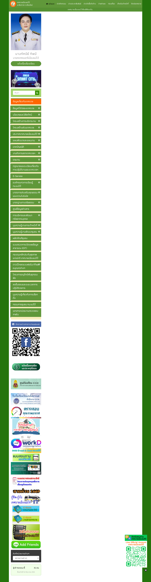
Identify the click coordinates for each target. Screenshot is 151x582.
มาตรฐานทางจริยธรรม (23, 202)
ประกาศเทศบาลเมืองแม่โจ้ (25, 134)
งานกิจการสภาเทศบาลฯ (24, 153)
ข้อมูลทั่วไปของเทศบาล (23, 108)
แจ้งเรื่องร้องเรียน (26, 63)
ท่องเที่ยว (111, 3)
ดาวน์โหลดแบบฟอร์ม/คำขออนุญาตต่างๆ (26, 266)
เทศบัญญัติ (18, 147)
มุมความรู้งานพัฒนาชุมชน (25, 231)
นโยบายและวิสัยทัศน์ (22, 114)
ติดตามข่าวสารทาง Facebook (26, 324)
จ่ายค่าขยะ (102, 3)
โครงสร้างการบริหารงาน (24, 121)
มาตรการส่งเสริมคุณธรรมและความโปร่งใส (25, 194)
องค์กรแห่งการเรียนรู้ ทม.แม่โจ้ (23, 184)
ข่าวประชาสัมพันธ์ (74, 3)
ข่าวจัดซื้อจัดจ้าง (90, 3)
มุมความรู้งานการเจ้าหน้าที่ (25, 225)
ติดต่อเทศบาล (136, 3)
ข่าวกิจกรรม (61, 3)
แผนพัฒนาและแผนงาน (24, 140)
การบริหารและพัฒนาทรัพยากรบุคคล (22, 217)
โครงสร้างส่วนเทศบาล (23, 127)
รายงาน (16, 159)
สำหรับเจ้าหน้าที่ (123, 3)
